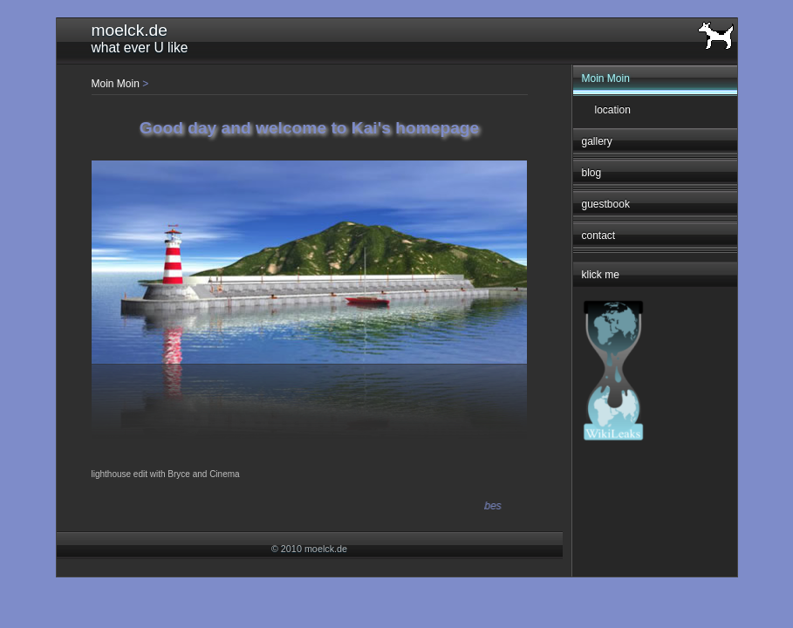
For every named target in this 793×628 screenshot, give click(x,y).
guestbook (606, 204)
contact (599, 235)
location (613, 110)
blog (592, 173)
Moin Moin (606, 78)
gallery (597, 141)
